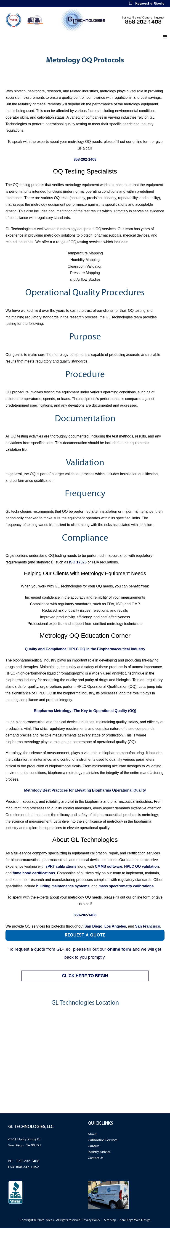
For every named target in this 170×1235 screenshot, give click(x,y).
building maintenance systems (62, 886)
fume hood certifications (34, 873)
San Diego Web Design (135, 1220)
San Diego (93, 926)
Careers (93, 1146)
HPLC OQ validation (141, 866)
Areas (50, 1220)
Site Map (110, 1220)
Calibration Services (102, 1140)
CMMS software (108, 866)
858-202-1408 (143, 22)
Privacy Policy (91, 1220)
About (92, 1134)
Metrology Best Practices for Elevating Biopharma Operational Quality (85, 790)
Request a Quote (150, 3)
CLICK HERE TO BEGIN (85, 976)
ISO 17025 (78, 562)
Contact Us (95, 1158)
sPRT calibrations (60, 866)
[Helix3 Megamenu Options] (165, 36)
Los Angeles (115, 926)
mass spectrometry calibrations (126, 886)
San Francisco (147, 926)
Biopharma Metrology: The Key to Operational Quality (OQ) (85, 711)
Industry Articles (99, 1152)
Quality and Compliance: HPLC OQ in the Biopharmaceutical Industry (85, 649)
